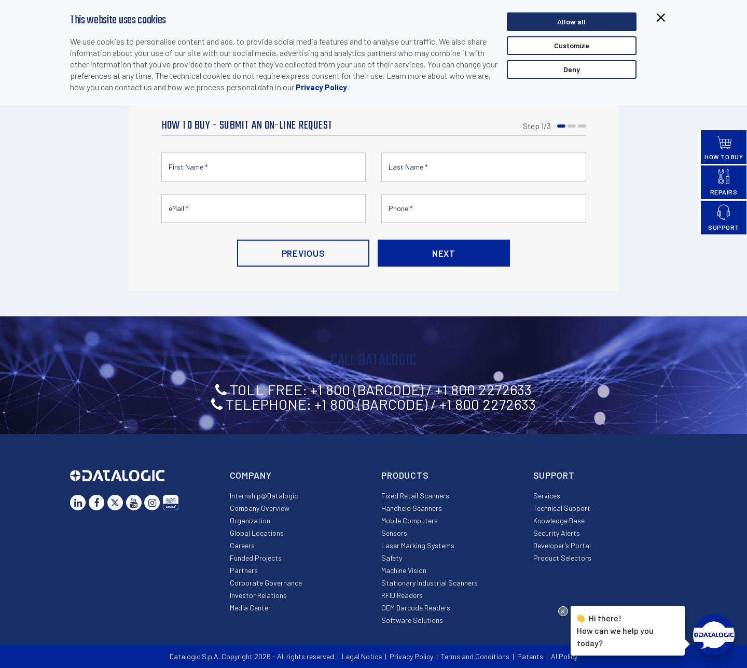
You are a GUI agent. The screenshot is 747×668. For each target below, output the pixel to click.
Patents (530, 656)
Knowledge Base (559, 520)
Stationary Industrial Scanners (429, 582)
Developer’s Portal (562, 545)
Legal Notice (362, 656)
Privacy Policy (321, 87)
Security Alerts (556, 532)
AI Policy (564, 656)
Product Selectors (562, 557)
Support (554, 475)
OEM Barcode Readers (415, 607)
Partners (244, 570)
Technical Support (561, 508)
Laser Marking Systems (417, 545)
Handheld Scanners (411, 508)
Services (546, 495)
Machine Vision (403, 570)
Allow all (571, 21)
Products (405, 475)
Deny (571, 69)
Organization (250, 520)
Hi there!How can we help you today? (615, 629)
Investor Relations (258, 595)
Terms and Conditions (475, 656)
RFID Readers (402, 595)
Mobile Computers (409, 520)
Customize (571, 45)
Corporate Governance (266, 582)
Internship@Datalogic (264, 495)
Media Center (250, 607)
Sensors (394, 532)
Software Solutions (412, 620)
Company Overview (259, 508)
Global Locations (257, 532)
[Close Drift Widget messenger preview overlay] (563, 611)
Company (251, 475)
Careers (242, 545)
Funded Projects (256, 557)
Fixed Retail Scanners (415, 495)
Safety (391, 557)
